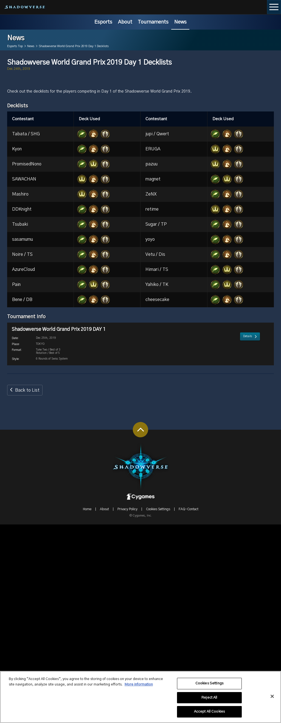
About (125, 22)
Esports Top (15, 46)
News (180, 22)
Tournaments (153, 22)
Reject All (209, 700)
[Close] (272, 699)
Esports (103, 22)
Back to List (27, 589)
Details (247, 555)
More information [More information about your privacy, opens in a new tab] (139, 687)
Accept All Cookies (209, 714)
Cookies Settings (209, 686)
